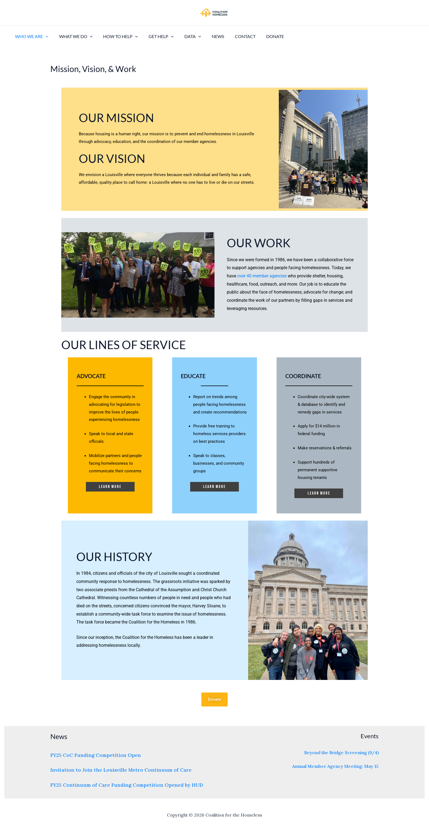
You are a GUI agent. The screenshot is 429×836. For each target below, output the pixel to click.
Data (183, 36)
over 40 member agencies (262, 275)
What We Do (73, 36)
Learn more (110, 486)
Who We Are (30, 36)
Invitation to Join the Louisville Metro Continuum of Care (121, 770)
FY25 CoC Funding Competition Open (95, 755)
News (207, 36)
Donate (260, 36)
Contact (232, 36)
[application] (44, 36)
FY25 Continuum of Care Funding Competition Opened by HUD (126, 785)
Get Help (154, 36)
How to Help (115, 36)
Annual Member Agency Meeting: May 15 (335, 766)
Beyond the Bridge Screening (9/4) (341, 752)
